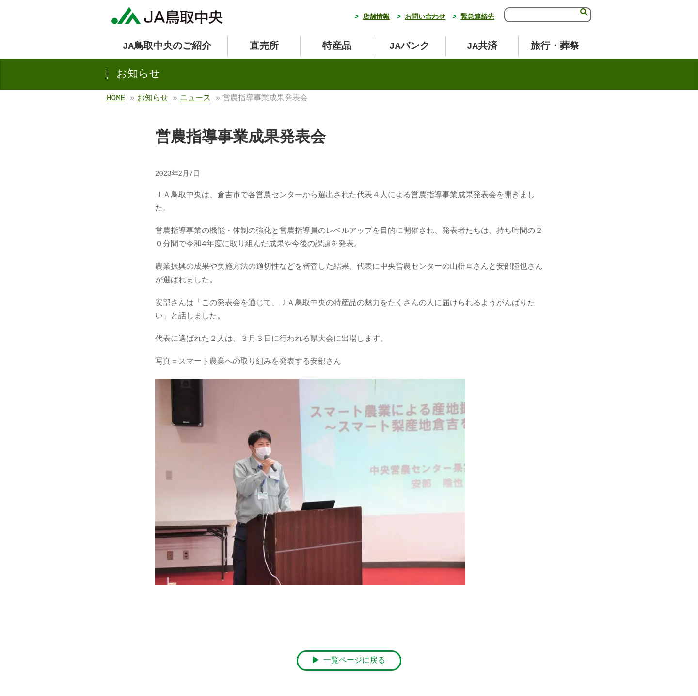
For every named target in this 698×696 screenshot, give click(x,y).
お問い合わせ (425, 17)
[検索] (540, 14)
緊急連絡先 (477, 17)
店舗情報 (376, 17)
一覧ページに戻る (349, 660)
